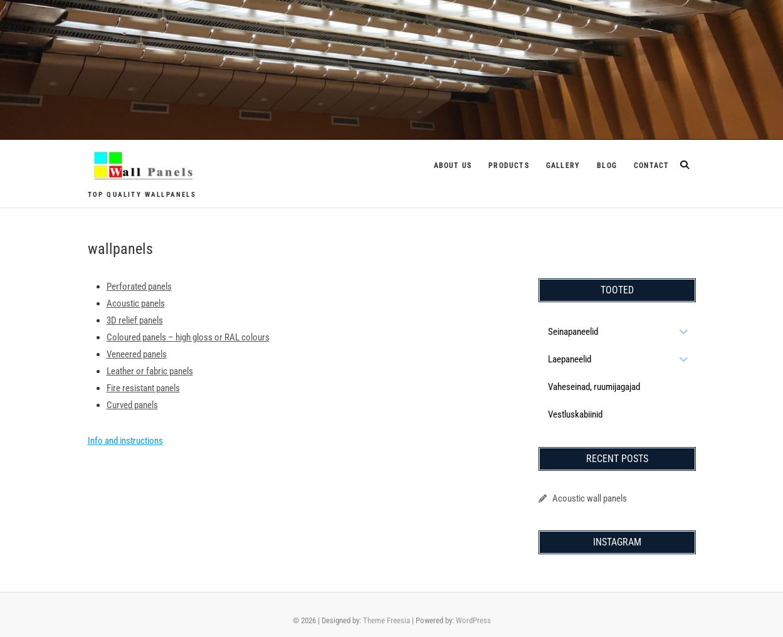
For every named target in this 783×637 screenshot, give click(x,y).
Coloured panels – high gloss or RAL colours (188, 337)
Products (508, 165)
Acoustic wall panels (589, 498)
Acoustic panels (136, 303)
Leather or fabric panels (150, 371)
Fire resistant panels (143, 388)
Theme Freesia (386, 620)
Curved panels (132, 405)
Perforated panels (139, 286)
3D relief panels (135, 320)
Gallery (563, 165)
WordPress (473, 620)
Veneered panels (137, 354)
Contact (651, 165)
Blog (607, 165)
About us (453, 165)
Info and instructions (125, 440)
